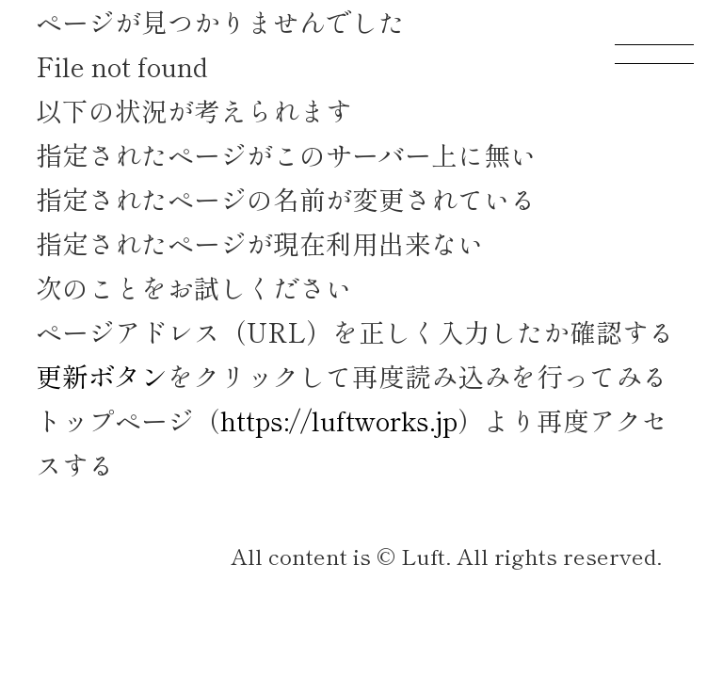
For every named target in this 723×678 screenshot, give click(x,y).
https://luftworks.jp (339, 420)
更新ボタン (102, 376)
